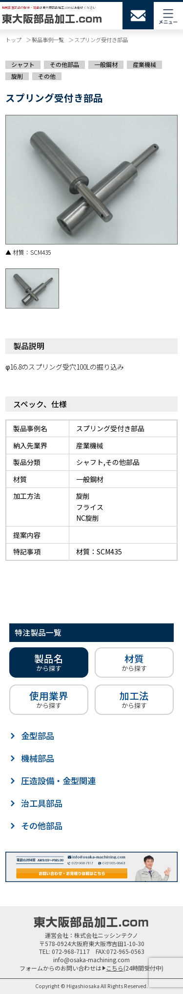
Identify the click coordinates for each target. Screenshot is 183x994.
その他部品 (64, 64)
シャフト (23, 64)
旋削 (17, 76)
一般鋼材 (106, 64)
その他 (47, 76)
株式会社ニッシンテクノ (106, 935)
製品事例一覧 (48, 40)
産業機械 (144, 64)
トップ (13, 40)
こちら (114, 968)
